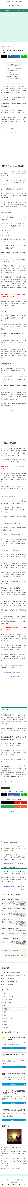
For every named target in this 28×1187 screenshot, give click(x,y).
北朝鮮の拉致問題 (12, 76)
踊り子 (11, 72)
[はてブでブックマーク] (17, 56)
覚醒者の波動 (14, 1182)
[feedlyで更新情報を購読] (7, 806)
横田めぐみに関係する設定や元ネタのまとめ (13, 975)
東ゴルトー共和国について (11, 128)
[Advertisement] (14, 28)
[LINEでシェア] (24, 56)
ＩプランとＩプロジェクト (11, 781)
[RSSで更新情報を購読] (20, 806)
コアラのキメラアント (15, 78)
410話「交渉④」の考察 (7, 978)
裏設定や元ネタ (5, 787)
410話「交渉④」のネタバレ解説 (10, 981)
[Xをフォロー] (7, 802)
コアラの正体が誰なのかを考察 (12, 534)
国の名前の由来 (13, 70)
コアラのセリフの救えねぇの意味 (13, 550)
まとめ (9, 81)
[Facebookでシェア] (11, 56)
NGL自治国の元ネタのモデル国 (12, 523)
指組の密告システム (14, 74)
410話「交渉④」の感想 (7, 984)
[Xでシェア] (4, 56)
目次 (12, 65)
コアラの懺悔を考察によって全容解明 (14, 672)
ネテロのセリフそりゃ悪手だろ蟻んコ (11, 972)
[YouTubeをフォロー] (20, 802)
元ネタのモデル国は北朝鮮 (14, 68)
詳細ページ (14, 1048)
